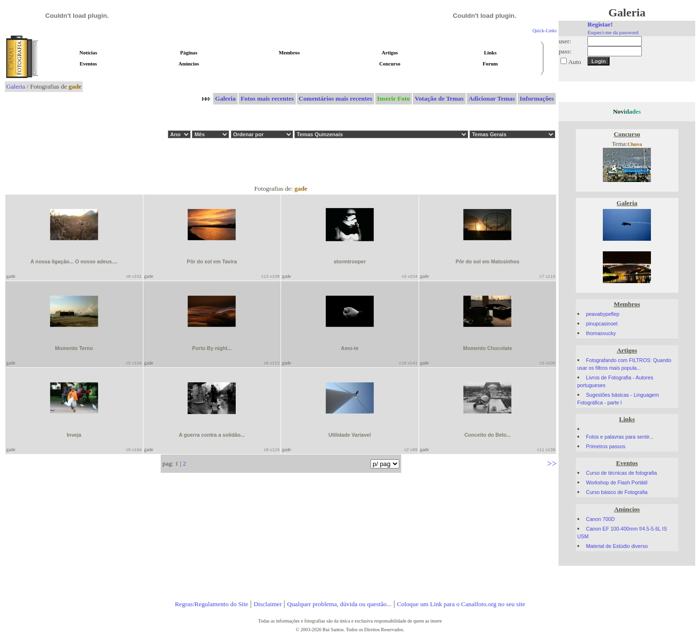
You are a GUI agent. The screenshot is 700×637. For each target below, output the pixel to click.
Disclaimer (267, 604)
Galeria (15, 86)
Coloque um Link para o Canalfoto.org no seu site (461, 604)
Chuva (634, 144)
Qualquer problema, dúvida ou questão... (339, 604)
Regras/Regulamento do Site (211, 604)
